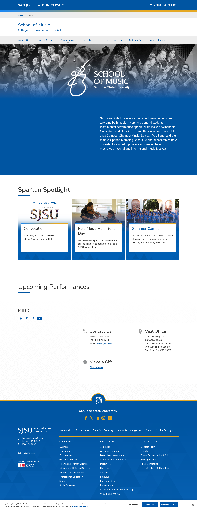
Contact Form (148, 446)
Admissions (67, 40)
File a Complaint (149, 463)
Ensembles (87, 40)
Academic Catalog (109, 451)
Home (20, 15)
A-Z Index (105, 446)
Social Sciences (67, 485)
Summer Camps (145, 228)
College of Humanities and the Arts (40, 30)
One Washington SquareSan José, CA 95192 (32, 440)
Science (63, 481)
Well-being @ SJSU (110, 493)
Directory (146, 451)
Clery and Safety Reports (113, 459)
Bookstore (105, 463)
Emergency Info (149, 459)
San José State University (41, 5)
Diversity (108, 430)
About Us (23, 40)
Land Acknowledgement (129, 430)
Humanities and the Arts (72, 472)
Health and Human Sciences (73, 463)
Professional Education (71, 476)
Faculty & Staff (45, 40)
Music (31, 15)
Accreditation (83, 430)
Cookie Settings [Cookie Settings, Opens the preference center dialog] (132, 504)
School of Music (34, 25)
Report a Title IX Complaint (155, 468)
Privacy (149, 430)
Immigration (106, 485)
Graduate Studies (68, 459)
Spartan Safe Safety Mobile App (117, 489)
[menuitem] (24, 40)
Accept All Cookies (168, 504)
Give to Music (96, 367)
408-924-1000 (29, 444)
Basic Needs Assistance (112, 455)
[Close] (193, 505)
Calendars (135, 40)
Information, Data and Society (74, 468)
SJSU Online (29, 453)
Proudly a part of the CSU (29, 463)
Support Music (156, 40)
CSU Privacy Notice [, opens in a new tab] (80, 506)
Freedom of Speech (110, 481)
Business (63, 446)
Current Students (111, 40)
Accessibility (66, 430)
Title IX (97, 430)
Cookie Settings (164, 430)
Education (64, 451)
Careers (104, 472)
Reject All (150, 504)
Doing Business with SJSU (154, 455)
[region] (98, 505)
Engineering (65, 455)
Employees (106, 476)
